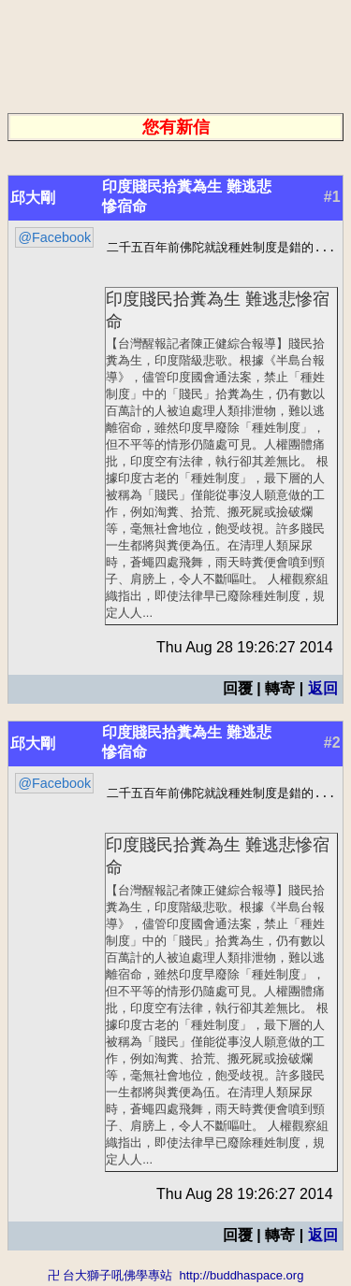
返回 (323, 689)
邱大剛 (32, 198)
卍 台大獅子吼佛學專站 (110, 1277)
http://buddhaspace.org (241, 1277)
